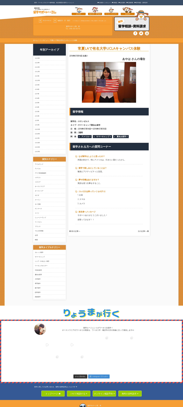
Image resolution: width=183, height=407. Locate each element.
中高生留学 (38, 270)
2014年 (37, 107)
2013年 (37, 111)
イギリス (37, 177)
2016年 (37, 98)
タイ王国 (37, 204)
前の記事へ (74, 231)
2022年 (37, 71)
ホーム (35, 40)
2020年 (37, 80)
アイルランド (39, 164)
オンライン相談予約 (104, 374)
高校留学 (37, 297)
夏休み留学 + (122, 136)
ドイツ (37, 213)
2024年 (37, 63)
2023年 (37, 67)
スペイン (37, 200)
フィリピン (38, 222)
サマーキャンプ (40, 257)
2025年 (37, 58)
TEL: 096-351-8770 (72, 28)
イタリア (37, 182)
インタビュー (44, 40)
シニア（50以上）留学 (42, 261)
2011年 (37, 120)
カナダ (37, 195)
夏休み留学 (38, 274)
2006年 (37, 143)
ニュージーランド (40, 217)
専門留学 (37, 283)
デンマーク (38, 208)
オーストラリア (40, 186)
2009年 (37, 129)
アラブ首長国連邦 (40, 173)
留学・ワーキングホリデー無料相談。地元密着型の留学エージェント (54, 2)
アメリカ (37, 168)
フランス (37, 226)
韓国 (36, 240)
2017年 (37, 94)
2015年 (37, 103)
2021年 (37, 76)
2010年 (37, 125)
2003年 (37, 151)
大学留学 (37, 279)
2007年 (37, 138)
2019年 (37, 85)
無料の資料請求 (130, 374)
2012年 (37, 116)
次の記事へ (143, 231)
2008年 (37, 134)
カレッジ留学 (39, 252)
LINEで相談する (78, 374)
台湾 (36, 235)
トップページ (53, 374)
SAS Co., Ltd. (92, 405)
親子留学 (37, 288)
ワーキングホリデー (41, 266)
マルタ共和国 (39, 231)
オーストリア (39, 191)
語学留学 (37, 292)
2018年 (37, 89)
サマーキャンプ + (103, 136)
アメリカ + (85, 136)
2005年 (37, 147)
